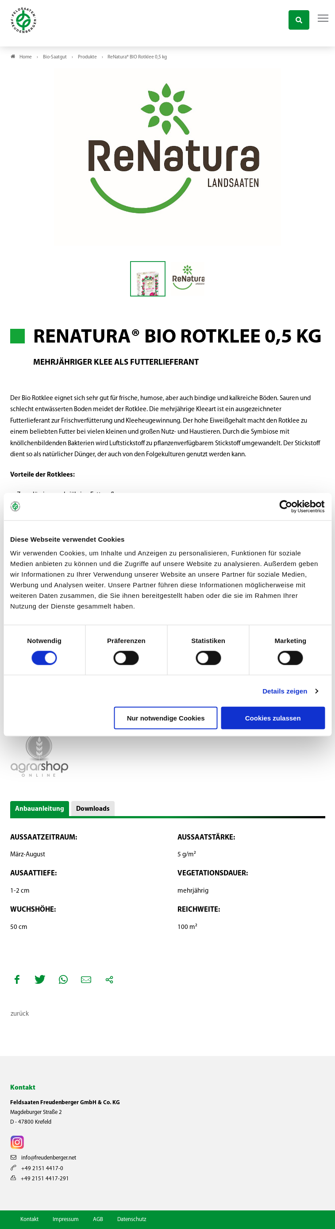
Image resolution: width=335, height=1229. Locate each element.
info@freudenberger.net (43, 1158)
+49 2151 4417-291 (40, 1178)
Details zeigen (284, 690)
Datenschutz (131, 1219)
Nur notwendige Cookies (166, 718)
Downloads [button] (93, 809)
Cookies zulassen (273, 718)
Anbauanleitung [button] (39, 809)
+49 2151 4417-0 (37, 1168)
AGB (98, 1219)
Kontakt (29, 1219)
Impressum (66, 1219)
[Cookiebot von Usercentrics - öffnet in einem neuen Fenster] (286, 506)
